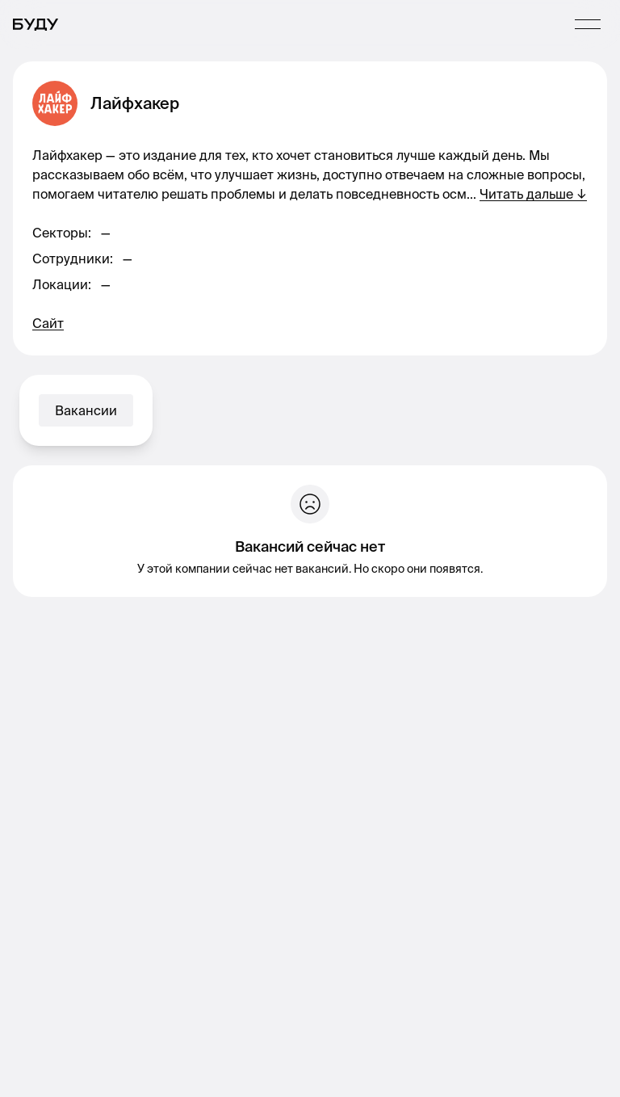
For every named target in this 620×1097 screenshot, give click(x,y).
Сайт (48, 323)
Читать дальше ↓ (533, 194)
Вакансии (86, 410)
